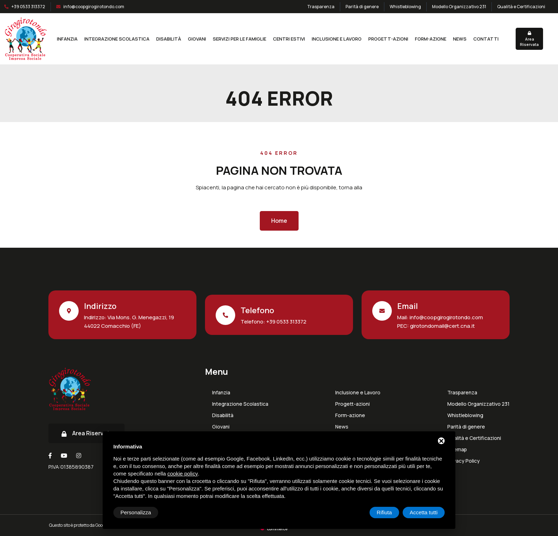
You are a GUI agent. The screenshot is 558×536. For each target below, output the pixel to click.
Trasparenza (321, 7)
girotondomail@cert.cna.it (442, 326)
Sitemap (457, 449)
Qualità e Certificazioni (521, 7)
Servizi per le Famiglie (239, 39)
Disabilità (168, 39)
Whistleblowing (405, 7)
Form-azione (430, 39)
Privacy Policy (463, 460)
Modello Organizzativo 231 (459, 7)
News (460, 39)
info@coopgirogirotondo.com (93, 7)
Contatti (486, 39)
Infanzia (67, 39)
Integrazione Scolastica (116, 39)
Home (279, 221)
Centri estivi (289, 39)
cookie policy (182, 474)
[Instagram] (78, 455)
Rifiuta (384, 512)
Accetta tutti (423, 512)
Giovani (197, 39)
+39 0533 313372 (28, 7)
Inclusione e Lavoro (337, 39)
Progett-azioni (388, 39)
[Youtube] (64, 455)
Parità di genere (362, 7)
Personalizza (136, 512)
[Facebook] (50, 455)
